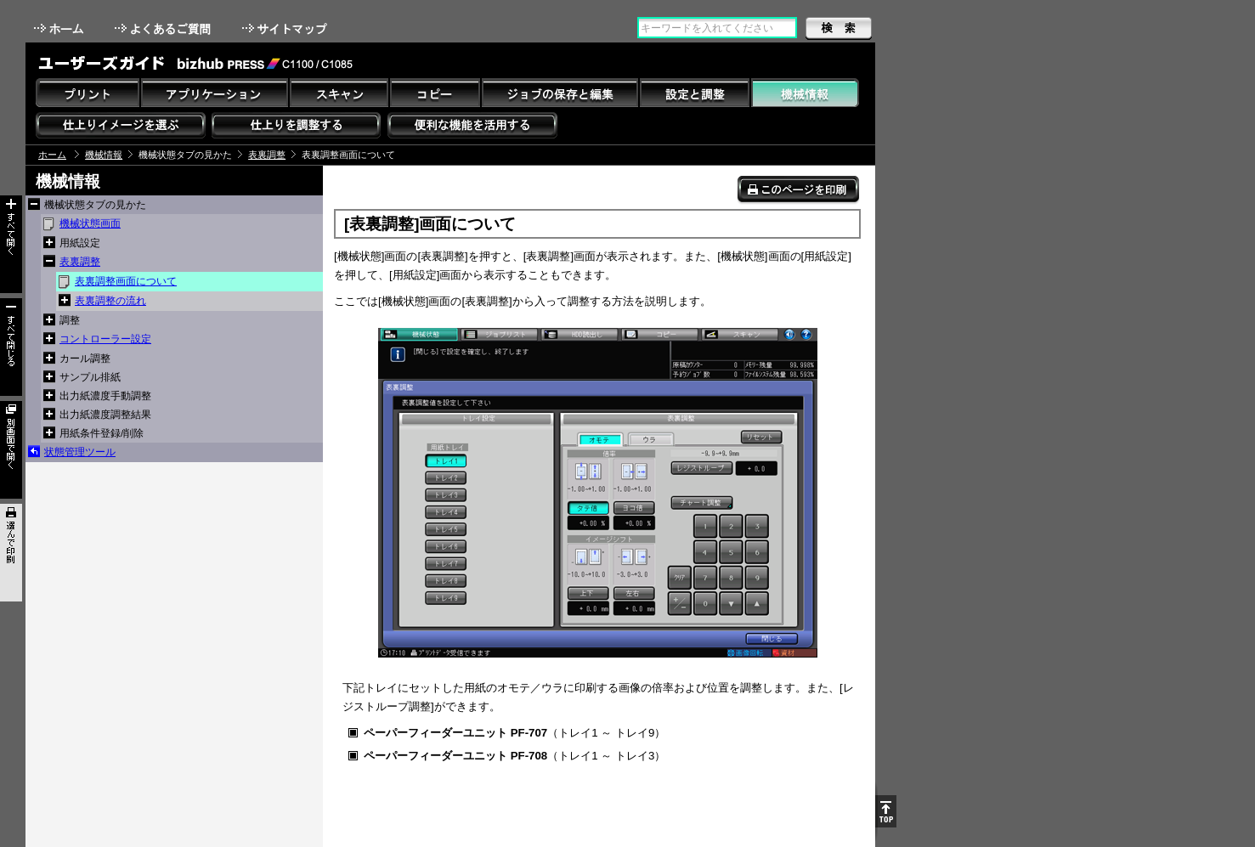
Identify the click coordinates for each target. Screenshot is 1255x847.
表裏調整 (266, 155)
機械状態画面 (90, 223)
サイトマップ (286, 28)
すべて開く (11, 244)
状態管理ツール (80, 452)
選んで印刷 (11, 552)
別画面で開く (11, 450)
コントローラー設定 (105, 339)
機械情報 (103, 155)
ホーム (60, 28)
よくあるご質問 (164, 28)
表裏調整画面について (126, 281)
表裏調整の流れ (110, 301)
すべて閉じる (11, 347)
